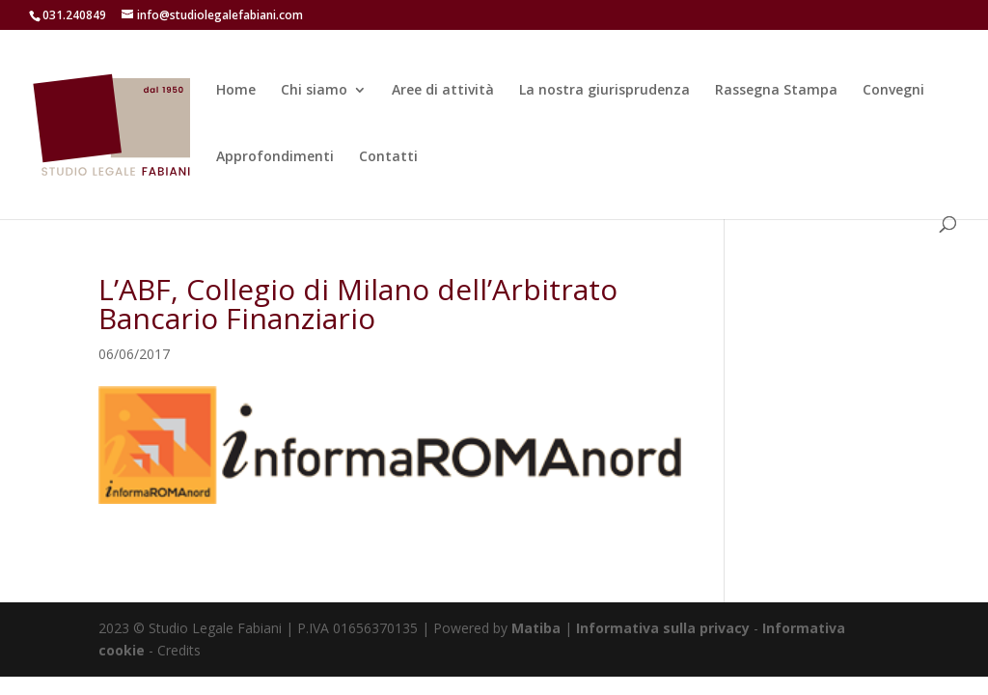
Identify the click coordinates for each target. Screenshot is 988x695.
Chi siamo (314, 90)
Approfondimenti (275, 157)
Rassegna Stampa (776, 90)
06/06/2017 (134, 354)
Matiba (536, 628)
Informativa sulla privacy (663, 628)
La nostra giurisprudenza (604, 90)
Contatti (388, 157)
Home (236, 90)
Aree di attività (443, 90)
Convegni (893, 90)
